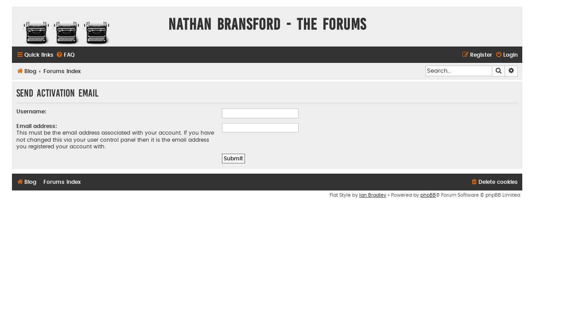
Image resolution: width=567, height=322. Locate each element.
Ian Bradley (372, 195)
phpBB (428, 195)
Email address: (36, 126)
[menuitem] (65, 55)
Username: (31, 111)
